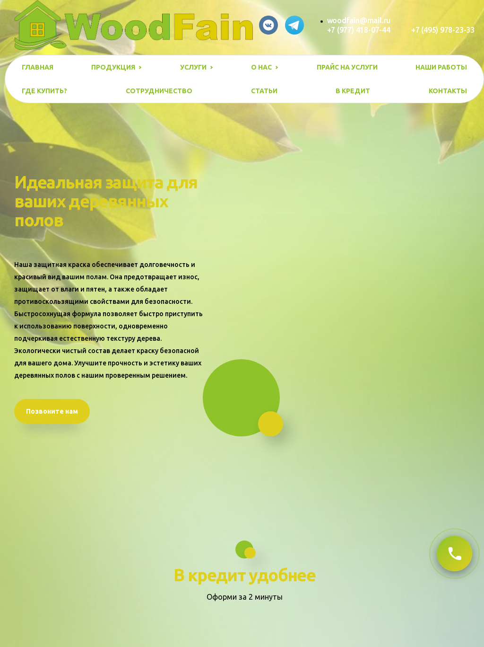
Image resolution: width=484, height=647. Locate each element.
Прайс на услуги (347, 67)
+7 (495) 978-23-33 (443, 30)
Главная (37, 67)
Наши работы (441, 67)
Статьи (264, 91)
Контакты (448, 91)
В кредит (353, 91)
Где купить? (44, 91)
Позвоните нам (52, 411)
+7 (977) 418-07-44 (358, 30)
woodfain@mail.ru (359, 20)
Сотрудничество (159, 91)
